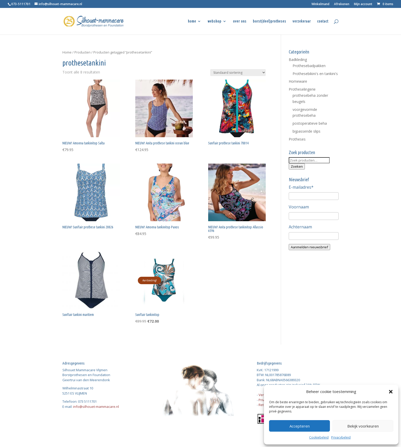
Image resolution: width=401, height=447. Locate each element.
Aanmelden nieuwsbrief (309, 247)
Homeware (298, 81)
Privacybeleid (341, 437)
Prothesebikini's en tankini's (315, 73)
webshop (214, 21)
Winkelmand (320, 4)
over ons (240, 21)
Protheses (297, 139)
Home (67, 52)
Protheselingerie (302, 89)
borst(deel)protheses (269, 21)
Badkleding (298, 59)
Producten (82, 52)
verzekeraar (302, 21)
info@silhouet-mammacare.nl (96, 406)
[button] (390, 391)
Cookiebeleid (319, 437)
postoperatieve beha (310, 123)
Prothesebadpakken (309, 65)
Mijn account (363, 4)
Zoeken (297, 166)
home (192, 21)
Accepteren (299, 426)
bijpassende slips (306, 131)
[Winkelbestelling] (238, 72)
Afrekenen (341, 4)
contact (322, 21)
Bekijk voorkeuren (363, 426)
